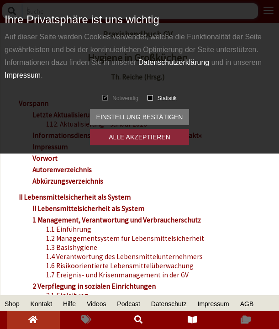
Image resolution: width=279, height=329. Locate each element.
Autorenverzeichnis (62, 169)
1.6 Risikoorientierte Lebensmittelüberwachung (120, 265)
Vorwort (45, 158)
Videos (96, 304)
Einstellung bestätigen (139, 117)
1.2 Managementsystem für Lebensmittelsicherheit (125, 238)
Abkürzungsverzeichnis (67, 181)
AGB (247, 304)
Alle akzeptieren (139, 137)
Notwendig (120, 98)
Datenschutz (169, 304)
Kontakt (41, 304)
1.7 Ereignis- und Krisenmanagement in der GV (117, 275)
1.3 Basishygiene (71, 247)
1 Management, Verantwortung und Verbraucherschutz (116, 220)
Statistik (162, 98)
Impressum (23, 75)
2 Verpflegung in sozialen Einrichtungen (94, 286)
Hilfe (69, 304)
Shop (12, 304)
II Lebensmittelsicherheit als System (75, 197)
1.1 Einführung (68, 229)
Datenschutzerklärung (174, 62)
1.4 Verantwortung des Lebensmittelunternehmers (124, 256)
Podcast (128, 304)
